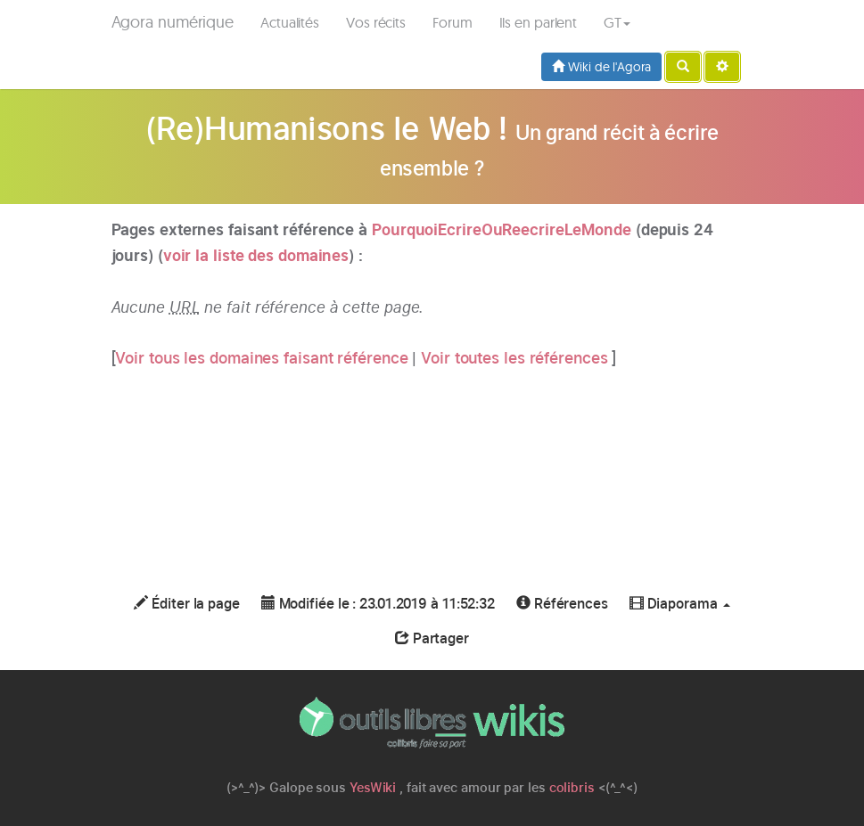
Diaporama (679, 603)
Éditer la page (186, 603)
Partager (432, 638)
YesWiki (373, 787)
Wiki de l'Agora (601, 67)
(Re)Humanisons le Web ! (326, 128)
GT (617, 22)
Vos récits (376, 22)
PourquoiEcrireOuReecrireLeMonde (501, 229)
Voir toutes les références (516, 357)
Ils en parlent (538, 22)
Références (562, 603)
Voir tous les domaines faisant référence (263, 357)
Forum (452, 22)
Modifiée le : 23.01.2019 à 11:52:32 (378, 603)
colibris (572, 787)
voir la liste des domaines (256, 255)
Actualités (289, 22)
